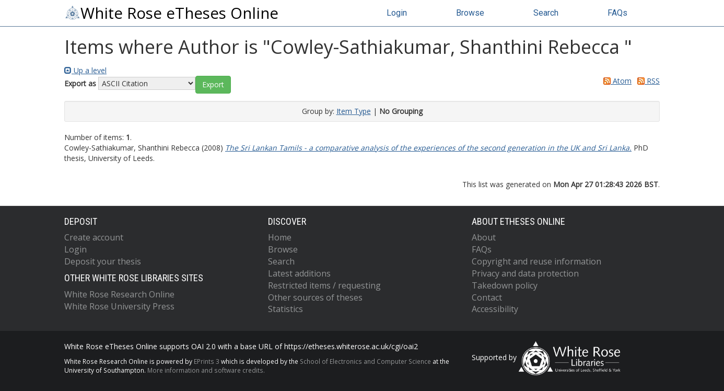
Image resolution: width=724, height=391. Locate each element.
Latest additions (299, 273)
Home (279, 237)
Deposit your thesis (102, 261)
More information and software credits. (206, 370)
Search (545, 13)
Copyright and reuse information (536, 261)
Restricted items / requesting (324, 285)
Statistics (285, 309)
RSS (647, 81)
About (484, 237)
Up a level (85, 70)
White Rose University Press (119, 306)
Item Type (353, 111)
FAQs (617, 13)
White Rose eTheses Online (171, 13)
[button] (213, 85)
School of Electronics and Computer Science (365, 361)
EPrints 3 (206, 361)
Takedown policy (505, 285)
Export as (80, 83)
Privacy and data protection (525, 273)
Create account (93, 237)
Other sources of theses (315, 297)
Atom (616, 81)
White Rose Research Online (119, 294)
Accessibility (495, 309)
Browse (470, 13)
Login (397, 13)
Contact (487, 297)
